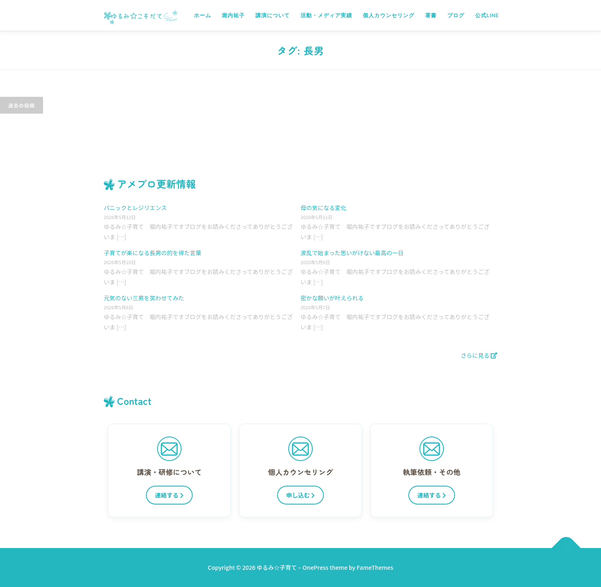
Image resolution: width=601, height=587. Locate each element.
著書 (431, 15)
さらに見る (479, 355)
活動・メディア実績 (326, 15)
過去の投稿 (21, 105)
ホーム (202, 15)
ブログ (455, 15)
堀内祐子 (233, 15)
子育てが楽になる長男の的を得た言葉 (152, 253)
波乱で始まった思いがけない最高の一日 (351, 253)
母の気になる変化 (323, 207)
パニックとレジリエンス (135, 207)
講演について (272, 15)
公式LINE (487, 15)
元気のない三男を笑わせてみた (144, 298)
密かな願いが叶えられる (332, 298)
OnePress (315, 567)
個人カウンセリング (388, 15)
